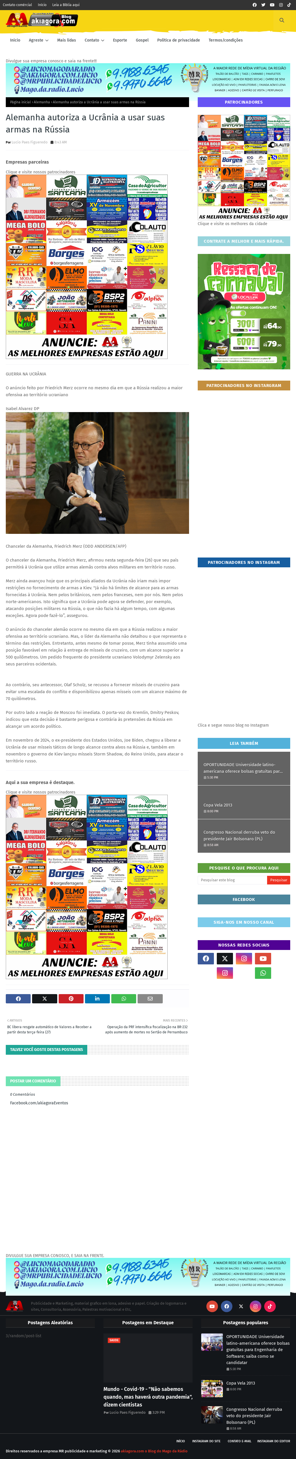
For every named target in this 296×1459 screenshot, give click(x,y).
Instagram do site (206, 1441)
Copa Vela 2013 (218, 805)
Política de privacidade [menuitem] (178, 40)
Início (42, 5)
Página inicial (20, 102)
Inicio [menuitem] (15, 40)
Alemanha (42, 102)
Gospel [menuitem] (142, 40)
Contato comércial (17, 5)
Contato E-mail (239, 1441)
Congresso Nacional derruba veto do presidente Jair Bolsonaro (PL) (239, 835)
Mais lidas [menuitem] (66, 40)
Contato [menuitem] (92, 40)
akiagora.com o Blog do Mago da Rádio (154, 1451)
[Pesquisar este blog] (232, 880)
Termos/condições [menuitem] (226, 40)
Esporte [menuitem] (120, 40)
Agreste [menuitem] (36, 40)
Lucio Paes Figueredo (30, 142)
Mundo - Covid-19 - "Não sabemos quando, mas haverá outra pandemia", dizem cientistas (148, 1397)
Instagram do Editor (273, 1441)
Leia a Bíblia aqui (65, 5)
